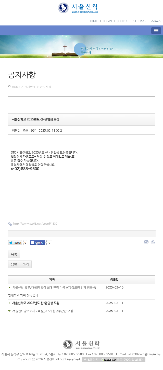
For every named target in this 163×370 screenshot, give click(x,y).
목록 (14, 254)
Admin (155, 21)
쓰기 (26, 264)
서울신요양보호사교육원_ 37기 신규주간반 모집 (42, 311)
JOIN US (122, 21)
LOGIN (107, 21)
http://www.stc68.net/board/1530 (35, 223)
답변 (14, 264)
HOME (93, 21)
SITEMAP (139, 21)
